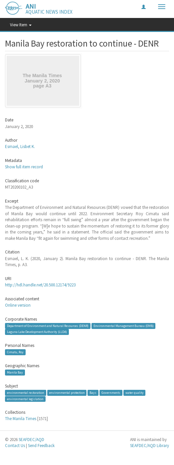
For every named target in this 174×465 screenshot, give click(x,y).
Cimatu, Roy (15, 352)
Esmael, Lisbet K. (20, 146)
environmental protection (67, 392)
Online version (18, 305)
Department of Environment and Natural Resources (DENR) (47, 326)
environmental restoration (25, 392)
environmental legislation (25, 399)
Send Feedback (41, 445)
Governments (110, 392)
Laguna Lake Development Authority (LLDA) (37, 332)
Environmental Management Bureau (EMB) (123, 326)
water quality (134, 392)
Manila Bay (15, 372)
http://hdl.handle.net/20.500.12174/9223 (40, 285)
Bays (92, 392)
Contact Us (15, 445)
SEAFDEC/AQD (31, 439)
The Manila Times (20, 418)
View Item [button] (21, 25)
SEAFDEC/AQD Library (149, 445)
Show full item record (24, 167)
